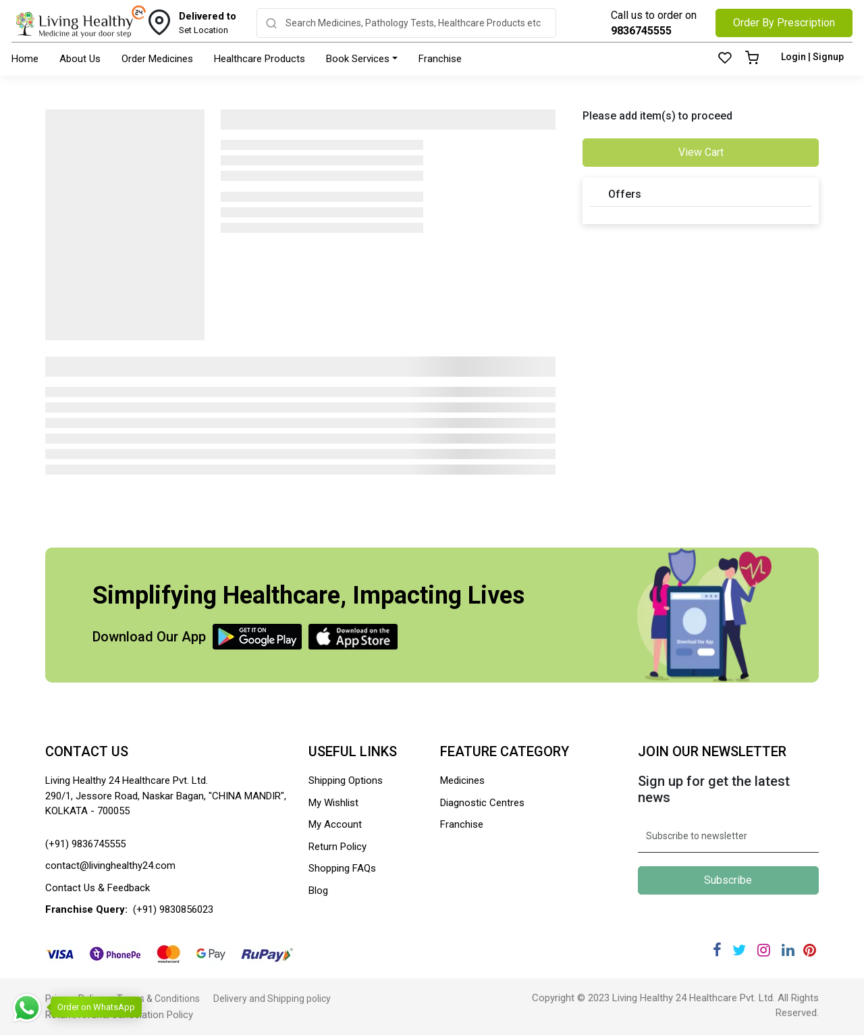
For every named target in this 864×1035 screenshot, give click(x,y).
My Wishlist (333, 803)
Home (24, 59)
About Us (80, 59)
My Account (335, 824)
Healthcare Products (259, 59)
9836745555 (641, 30)
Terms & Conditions (158, 998)
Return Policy (337, 847)
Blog (318, 890)
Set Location (207, 22)
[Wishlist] (725, 59)
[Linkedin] (788, 950)
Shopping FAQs (342, 868)
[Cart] (752, 59)
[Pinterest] (809, 950)
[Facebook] (717, 950)
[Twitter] (739, 950)
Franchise (440, 59)
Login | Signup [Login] (812, 56)
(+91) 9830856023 (173, 909)
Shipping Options (345, 780)
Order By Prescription (784, 22)
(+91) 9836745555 (85, 844)
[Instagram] (763, 950)
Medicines (462, 780)
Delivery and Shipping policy (272, 998)
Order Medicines (157, 59)
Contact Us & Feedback (97, 888)
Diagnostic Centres (482, 803)
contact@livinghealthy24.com (110, 865)
